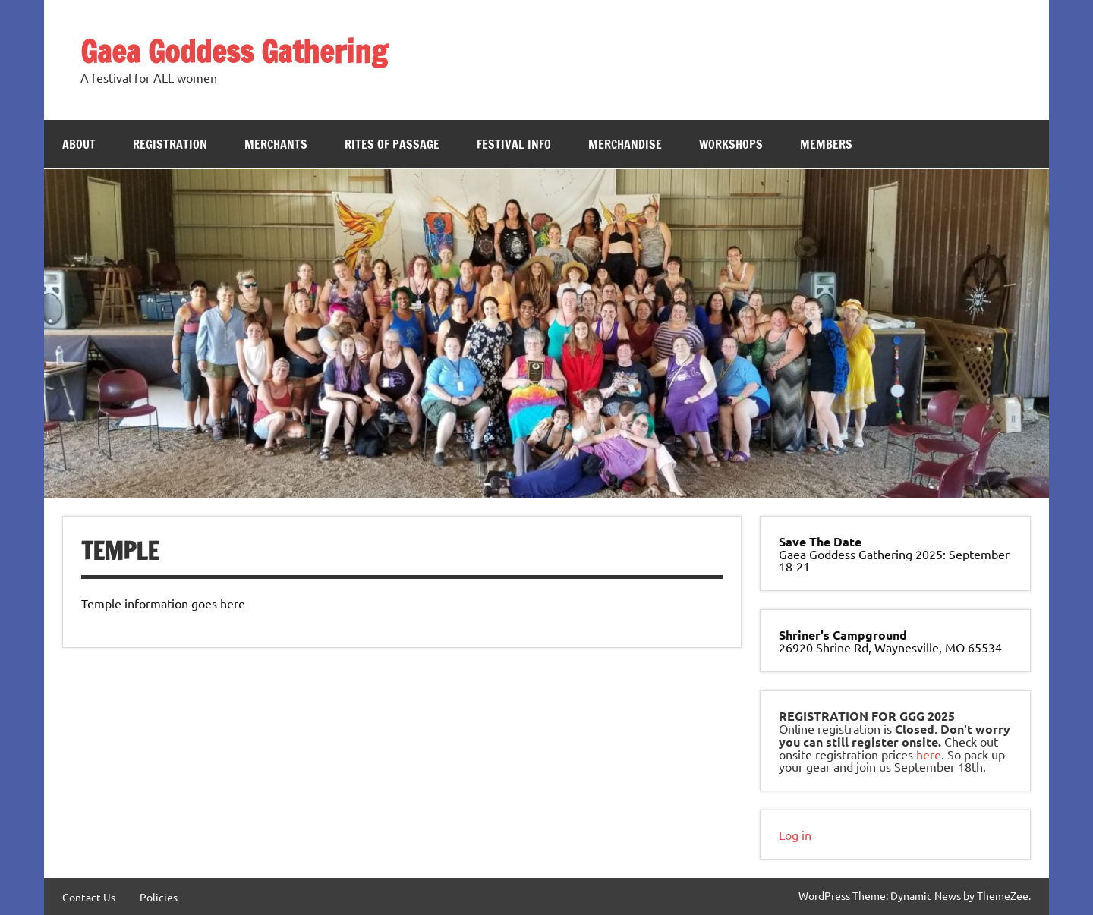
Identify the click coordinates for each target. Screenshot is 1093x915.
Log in (795, 834)
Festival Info (514, 144)
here (928, 754)
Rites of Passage (392, 144)
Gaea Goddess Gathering (233, 51)
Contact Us (88, 896)
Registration (170, 144)
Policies (159, 896)
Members (826, 144)
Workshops (731, 144)
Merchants (275, 144)
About (79, 144)
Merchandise (625, 144)
